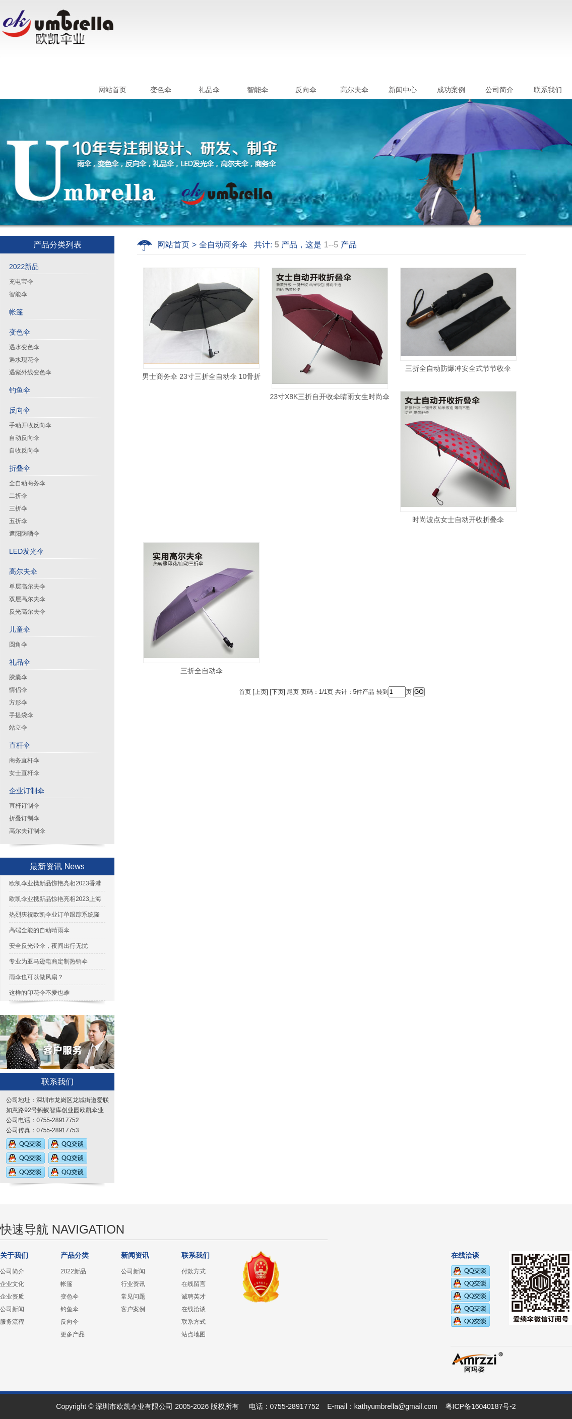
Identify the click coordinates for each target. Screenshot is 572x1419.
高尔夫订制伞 (27, 830)
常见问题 (133, 1296)
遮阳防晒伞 (24, 533)
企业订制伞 (26, 791)
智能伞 (257, 90)
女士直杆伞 (24, 773)
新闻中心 (403, 90)
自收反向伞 (24, 450)
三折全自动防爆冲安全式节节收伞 (458, 368)
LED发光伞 (26, 551)
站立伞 (18, 727)
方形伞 (18, 702)
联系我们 (548, 90)
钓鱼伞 (19, 390)
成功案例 (451, 90)
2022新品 (24, 267)
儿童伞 (19, 629)
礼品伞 (209, 90)
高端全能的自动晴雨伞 (39, 930)
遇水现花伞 (24, 359)
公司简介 (499, 90)
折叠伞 (19, 468)
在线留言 (193, 1283)
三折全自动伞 (201, 671)
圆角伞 (18, 644)
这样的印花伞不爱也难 (39, 992)
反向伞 (305, 90)
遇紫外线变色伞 (30, 372)
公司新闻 (12, 1309)
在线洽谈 (193, 1309)
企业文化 (12, 1283)
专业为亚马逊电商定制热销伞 (48, 961)
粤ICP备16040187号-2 (481, 1406)
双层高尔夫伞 (27, 599)
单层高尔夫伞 (27, 586)
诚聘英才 (193, 1296)
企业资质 (12, 1296)
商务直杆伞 (24, 760)
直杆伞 (19, 745)
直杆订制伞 (24, 805)
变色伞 (160, 90)
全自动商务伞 (27, 483)
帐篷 (16, 312)
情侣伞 (18, 689)
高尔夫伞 (354, 90)
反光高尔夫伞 (27, 611)
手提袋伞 (21, 715)
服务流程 (12, 1321)
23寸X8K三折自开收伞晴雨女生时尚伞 (330, 397)
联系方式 (193, 1321)
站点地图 (193, 1334)
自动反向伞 (24, 437)
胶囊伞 (18, 677)
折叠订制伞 (24, 818)
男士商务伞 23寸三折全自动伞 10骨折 (201, 376)
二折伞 (18, 495)
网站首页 (112, 90)
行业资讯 (133, 1283)
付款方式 (193, 1271)
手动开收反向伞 (30, 425)
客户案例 (133, 1309)
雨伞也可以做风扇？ (36, 977)
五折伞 (18, 521)
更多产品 (72, 1334)
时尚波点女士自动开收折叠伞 (458, 519)
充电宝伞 (21, 281)
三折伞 (18, 508)
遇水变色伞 (24, 347)
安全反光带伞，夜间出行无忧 (48, 945)
